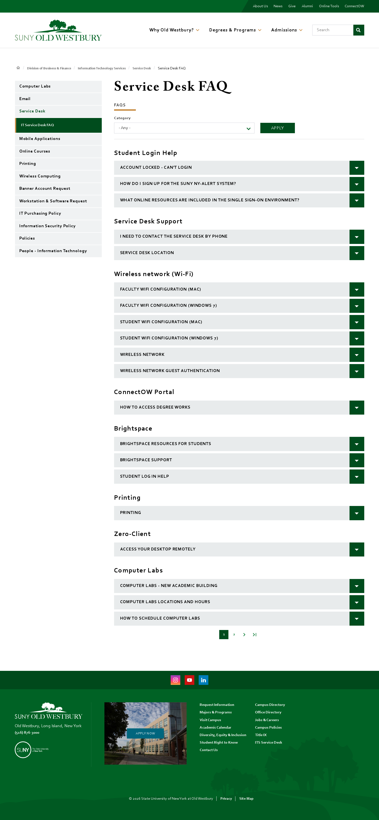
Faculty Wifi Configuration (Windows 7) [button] (168, 306)
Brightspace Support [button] (146, 460)
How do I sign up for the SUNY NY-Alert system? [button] (178, 184)
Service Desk (156, 68)
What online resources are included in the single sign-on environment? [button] (209, 200)
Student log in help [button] (144, 477)
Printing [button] (130, 513)
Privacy (226, 799)
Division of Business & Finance (53, 68)
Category (122, 118)
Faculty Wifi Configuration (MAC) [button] (160, 289)
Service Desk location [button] (147, 253)
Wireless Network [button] (142, 355)
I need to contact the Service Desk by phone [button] (174, 236)
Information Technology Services (112, 68)
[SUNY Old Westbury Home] (58, 30)
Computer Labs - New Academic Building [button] (169, 586)
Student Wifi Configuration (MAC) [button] (161, 322)
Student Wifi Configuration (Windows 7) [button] (169, 338)
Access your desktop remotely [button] (158, 549)
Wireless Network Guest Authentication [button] (170, 371)
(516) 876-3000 (29, 733)
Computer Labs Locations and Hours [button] (165, 602)
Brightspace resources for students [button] (165, 444)
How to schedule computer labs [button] (160, 618)
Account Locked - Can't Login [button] (156, 168)
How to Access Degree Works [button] (155, 407)
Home (18, 68)
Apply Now (145, 733)
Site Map (246, 799)
